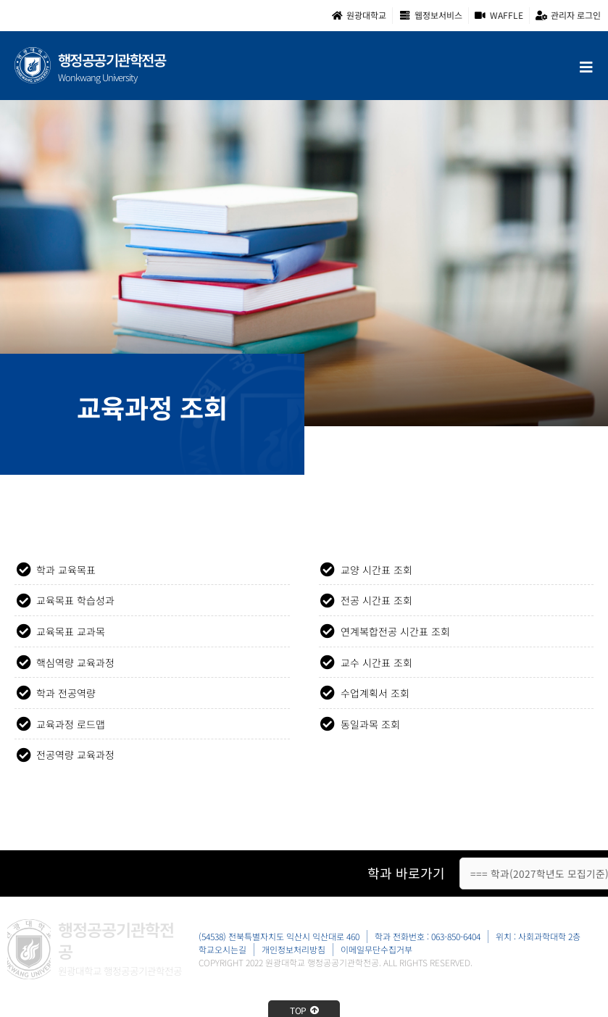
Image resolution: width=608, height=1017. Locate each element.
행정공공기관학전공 (112, 59)
